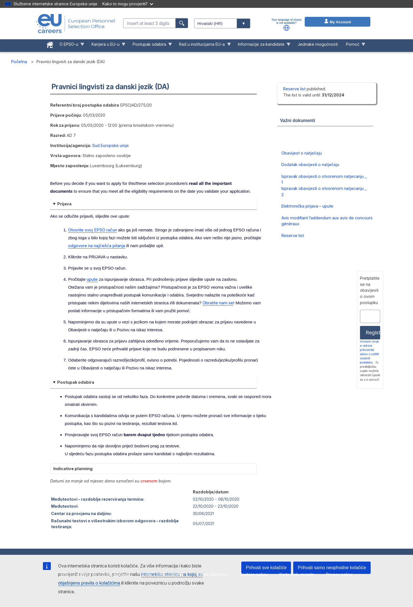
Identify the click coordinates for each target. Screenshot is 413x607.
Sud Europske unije (110, 145)
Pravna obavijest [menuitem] (211, 574)
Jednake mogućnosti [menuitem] (318, 44)
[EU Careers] (75, 23)
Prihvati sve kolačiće (266, 567)
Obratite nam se (218, 302)
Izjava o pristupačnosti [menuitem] (162, 574)
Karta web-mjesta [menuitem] (296, 574)
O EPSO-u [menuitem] (70, 45)
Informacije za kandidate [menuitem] (262, 45)
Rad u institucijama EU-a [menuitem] (203, 45)
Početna (19, 61)
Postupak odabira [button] (75, 382)
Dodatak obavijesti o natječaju (310, 164)
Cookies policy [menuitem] (253, 574)
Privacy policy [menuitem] (339, 574)
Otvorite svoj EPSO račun (92, 230)
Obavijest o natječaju (301, 153)
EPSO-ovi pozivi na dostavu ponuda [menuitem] (95, 574)
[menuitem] (50, 43)
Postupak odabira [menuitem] (150, 45)
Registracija (373, 332)
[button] (286, 27)
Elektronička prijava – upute (307, 206)
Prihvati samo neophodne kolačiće (332, 567)
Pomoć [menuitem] (353, 45)
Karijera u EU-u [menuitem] (106, 45)
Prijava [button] (64, 203)
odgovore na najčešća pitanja (96, 245)
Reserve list (295, 88)
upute (92, 279)
